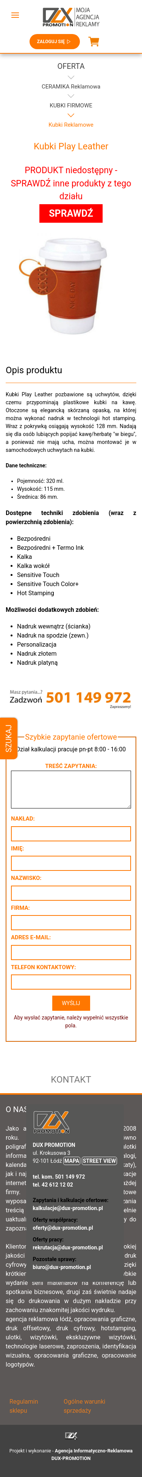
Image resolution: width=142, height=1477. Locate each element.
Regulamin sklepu (23, 1406)
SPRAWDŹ (71, 213)
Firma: (20, 908)
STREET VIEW (99, 1161)
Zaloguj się (54, 41)
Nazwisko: (26, 878)
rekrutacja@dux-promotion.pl (68, 1247)
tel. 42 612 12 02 (53, 1185)
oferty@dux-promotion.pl (63, 1228)
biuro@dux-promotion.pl (62, 1267)
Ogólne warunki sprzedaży (84, 1406)
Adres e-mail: (31, 937)
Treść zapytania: (71, 766)
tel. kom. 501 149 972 (59, 1177)
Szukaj (8, 738)
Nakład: (23, 818)
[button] (15, 15)
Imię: (17, 848)
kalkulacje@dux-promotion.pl (68, 1208)
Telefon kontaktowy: (43, 967)
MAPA (71, 1161)
